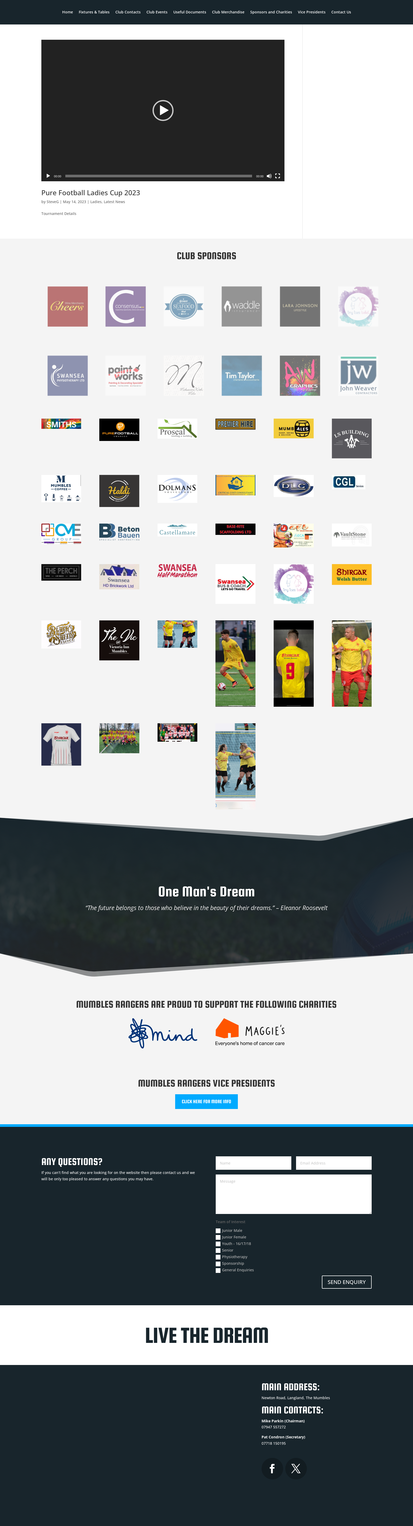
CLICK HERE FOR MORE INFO (206, 1101)
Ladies (96, 201)
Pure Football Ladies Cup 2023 (90, 192)
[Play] (48, 176)
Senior (224, 1250)
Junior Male (229, 1230)
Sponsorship (230, 1263)
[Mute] (269, 176)
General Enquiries (235, 1270)
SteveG (53, 201)
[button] (163, 110)
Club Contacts (128, 12)
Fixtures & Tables (94, 12)
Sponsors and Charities (271, 12)
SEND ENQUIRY (347, 1282)
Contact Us (341, 12)
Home (67, 12)
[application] (163, 111)
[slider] (158, 176)
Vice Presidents (312, 12)
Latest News (114, 201)
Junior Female (231, 1237)
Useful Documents (189, 12)
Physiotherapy (231, 1256)
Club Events (157, 12)
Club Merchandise (228, 12)
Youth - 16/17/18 (233, 1243)
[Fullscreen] (277, 176)
